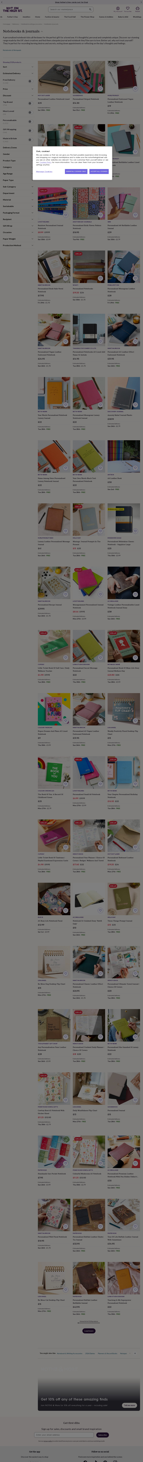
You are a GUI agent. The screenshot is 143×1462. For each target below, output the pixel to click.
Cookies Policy (46, 162)
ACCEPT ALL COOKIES (99, 171)
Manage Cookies (44, 172)
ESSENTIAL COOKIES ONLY (76, 171)
